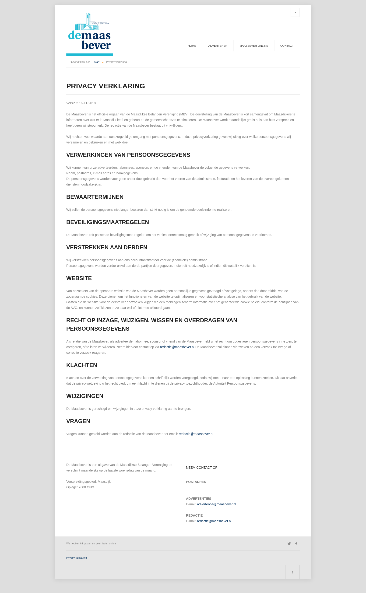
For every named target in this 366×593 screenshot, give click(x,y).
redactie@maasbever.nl (177, 347)
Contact (287, 45)
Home (192, 45)
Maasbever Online (253, 45)
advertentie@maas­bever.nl (216, 504)
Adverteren (217, 45)
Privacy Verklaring (76, 557)
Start (96, 62)
